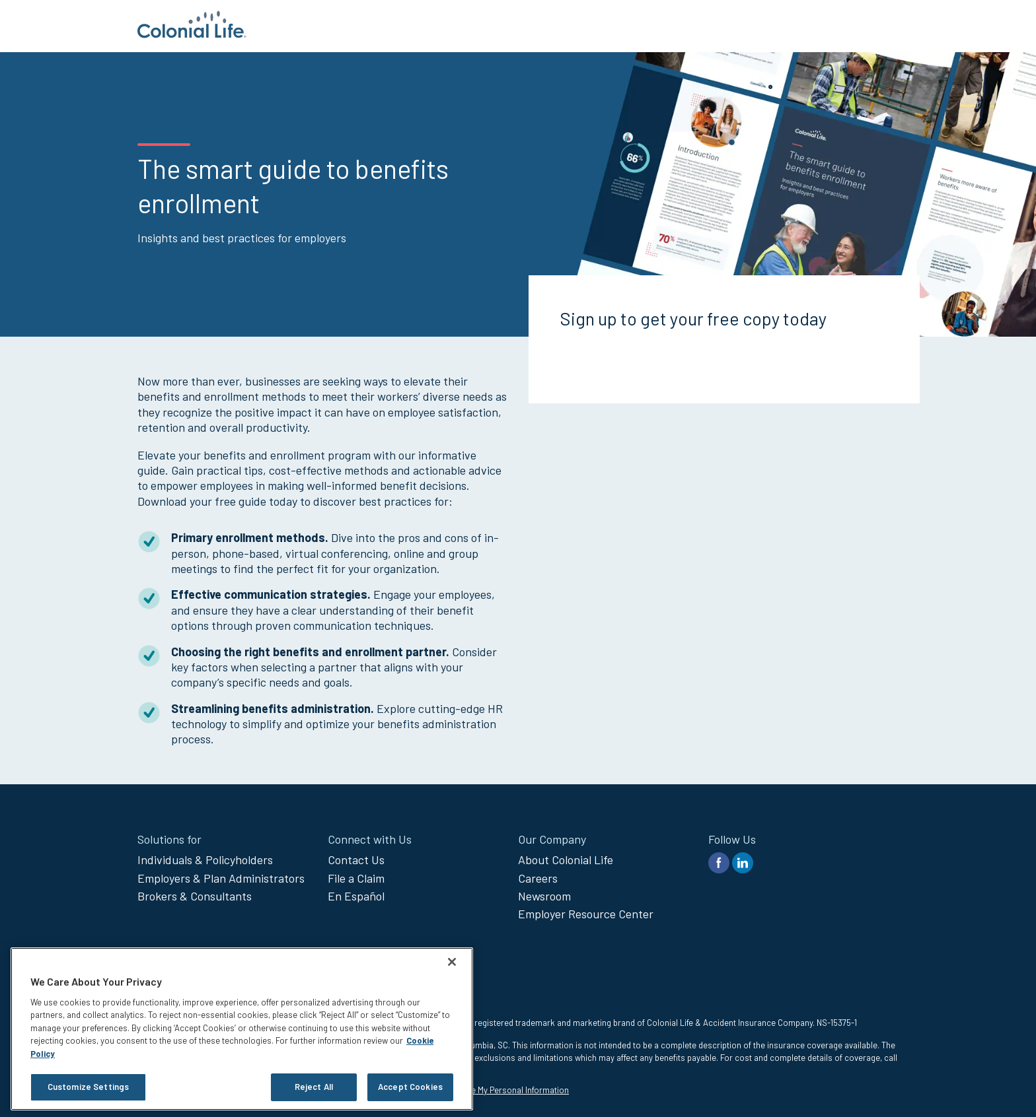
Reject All (314, 1086)
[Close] (451, 961)
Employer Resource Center (585, 913)
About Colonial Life (565, 859)
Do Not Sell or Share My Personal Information (484, 1090)
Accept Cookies (410, 1086)
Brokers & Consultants (194, 896)
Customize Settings (88, 1086)
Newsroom (544, 896)
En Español (356, 896)
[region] (242, 1028)
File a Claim (356, 878)
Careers (538, 878)
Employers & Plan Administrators (221, 878)
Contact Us (356, 859)
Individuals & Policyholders (205, 859)
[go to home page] (191, 33)
